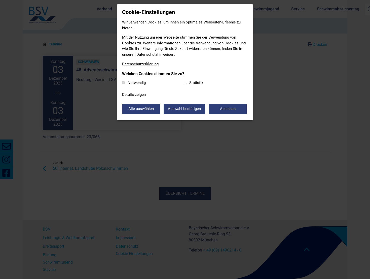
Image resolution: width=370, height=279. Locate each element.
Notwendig (137, 82)
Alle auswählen (141, 108)
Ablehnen (228, 108)
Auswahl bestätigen (184, 108)
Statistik (196, 82)
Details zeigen (134, 94)
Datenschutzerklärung (140, 64)
